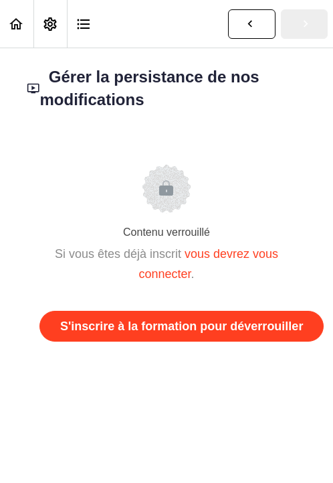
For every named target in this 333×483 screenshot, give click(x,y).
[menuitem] (50, 24)
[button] (16, 24)
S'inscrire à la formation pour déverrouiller (181, 326)
